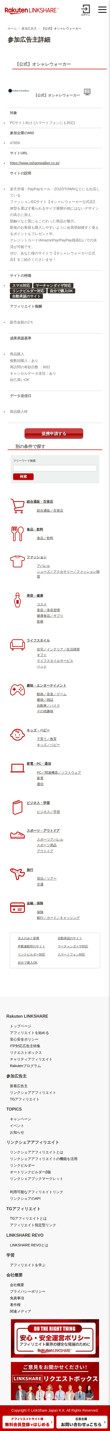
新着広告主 (19, 1086)
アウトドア (45, 851)
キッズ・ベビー (38, 730)
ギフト (42, 655)
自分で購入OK (61, 291)
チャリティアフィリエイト (31, 1059)
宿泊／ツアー (47, 878)
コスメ (42, 604)
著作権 (15, 1305)
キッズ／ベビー (48, 745)
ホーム (12, 28)
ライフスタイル (38, 640)
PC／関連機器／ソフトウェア (59, 772)
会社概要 (17, 1285)
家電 (40, 778)
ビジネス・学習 (38, 803)
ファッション (36, 557)
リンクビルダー (22, 1165)
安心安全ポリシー (24, 1039)
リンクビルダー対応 (28, 291)
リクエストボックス (26, 1053)
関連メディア (20, 1311)
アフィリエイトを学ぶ (27, 1265)
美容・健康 (35, 595)
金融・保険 (35, 903)
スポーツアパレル (50, 839)
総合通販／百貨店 (50, 510)
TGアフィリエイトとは (28, 1218)
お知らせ (17, 1132)
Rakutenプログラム (25, 1066)
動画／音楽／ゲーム (52, 694)
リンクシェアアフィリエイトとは (36, 1152)
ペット (42, 666)
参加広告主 (29, 28)
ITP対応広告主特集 (25, 1046)
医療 (40, 621)
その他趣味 (45, 711)
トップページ (20, 1026)
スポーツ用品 (47, 845)
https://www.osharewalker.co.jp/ (34, 163)
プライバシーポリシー (27, 1291)
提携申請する (54, 433)
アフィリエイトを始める (29, 1033)
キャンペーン (20, 1119)
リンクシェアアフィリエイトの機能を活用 (43, 1159)
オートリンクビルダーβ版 (30, 1172)
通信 (40, 784)
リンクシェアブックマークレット (36, 1179)
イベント (17, 1126)
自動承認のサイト (26, 296)
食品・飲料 (35, 529)
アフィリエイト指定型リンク (33, 1225)
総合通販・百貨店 (40, 501)
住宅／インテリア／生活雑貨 (58, 649)
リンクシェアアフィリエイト (33, 1093)
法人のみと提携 (28, 938)
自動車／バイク (48, 705)
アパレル (43, 566)
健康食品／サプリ (50, 616)
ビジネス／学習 (48, 812)
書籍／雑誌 (45, 700)
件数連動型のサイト (31, 946)
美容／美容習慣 (48, 610)
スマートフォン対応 (71, 954)
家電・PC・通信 (39, 764)
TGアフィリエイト (25, 1099)
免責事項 (17, 1298)
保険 (40, 912)
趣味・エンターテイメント (46, 685)
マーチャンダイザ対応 (53, 285)
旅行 (30, 870)
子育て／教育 (47, 739)
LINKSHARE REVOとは (29, 1245)
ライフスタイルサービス (55, 661)
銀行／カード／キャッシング (58, 918)
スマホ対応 (21, 285)
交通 (40, 884)
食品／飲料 (45, 538)
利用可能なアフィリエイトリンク (36, 1192)
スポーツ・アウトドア (43, 831)
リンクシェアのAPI (25, 1198)
